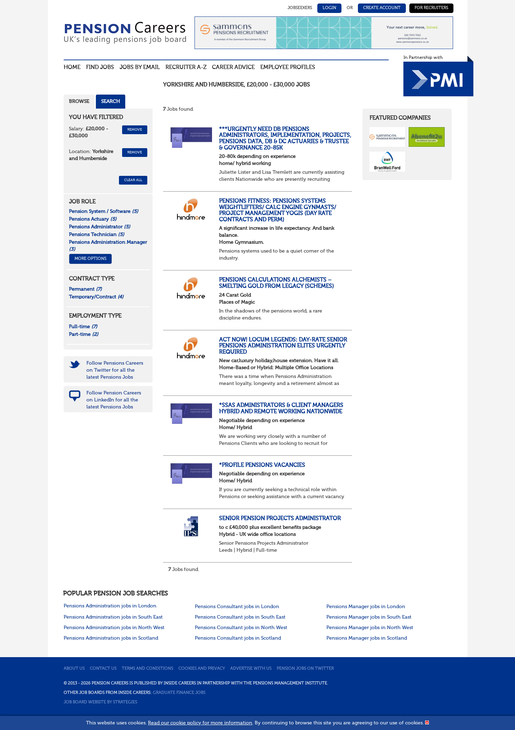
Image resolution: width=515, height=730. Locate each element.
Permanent (85, 289)
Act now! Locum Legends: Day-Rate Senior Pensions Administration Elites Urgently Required (283, 346)
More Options (90, 259)
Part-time (83, 334)
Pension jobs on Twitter (305, 669)
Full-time (83, 326)
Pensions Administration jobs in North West (114, 627)
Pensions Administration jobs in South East (113, 617)
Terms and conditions (147, 669)
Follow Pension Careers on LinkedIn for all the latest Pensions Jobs (113, 400)
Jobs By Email (140, 67)
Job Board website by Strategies (100, 702)
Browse (79, 101)
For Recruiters (431, 8)
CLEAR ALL (133, 180)
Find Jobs (100, 67)
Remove (134, 129)
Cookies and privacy (201, 669)
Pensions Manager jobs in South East (368, 617)
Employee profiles (287, 67)
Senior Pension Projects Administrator (280, 519)
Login (329, 8)
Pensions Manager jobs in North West (369, 627)
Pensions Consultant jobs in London (237, 606)
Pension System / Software (103, 211)
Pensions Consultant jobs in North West (241, 627)
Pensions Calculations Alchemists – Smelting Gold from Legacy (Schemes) (276, 283)
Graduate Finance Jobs (179, 693)
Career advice (233, 67)
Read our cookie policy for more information (200, 723)
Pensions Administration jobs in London (110, 606)
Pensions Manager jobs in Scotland (366, 638)
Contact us (103, 669)
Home (72, 67)
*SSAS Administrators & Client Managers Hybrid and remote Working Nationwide (281, 409)
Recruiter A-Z (185, 67)
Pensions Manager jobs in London (365, 606)
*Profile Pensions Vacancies (262, 465)
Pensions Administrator (99, 227)
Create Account (382, 8)
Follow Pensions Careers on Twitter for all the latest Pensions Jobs (114, 370)
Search (110, 101)
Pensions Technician (96, 234)
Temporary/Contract (96, 297)
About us (74, 669)
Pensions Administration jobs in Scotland (111, 638)
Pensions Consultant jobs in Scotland (238, 638)
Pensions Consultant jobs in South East (240, 617)
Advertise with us (250, 669)
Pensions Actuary (93, 219)
